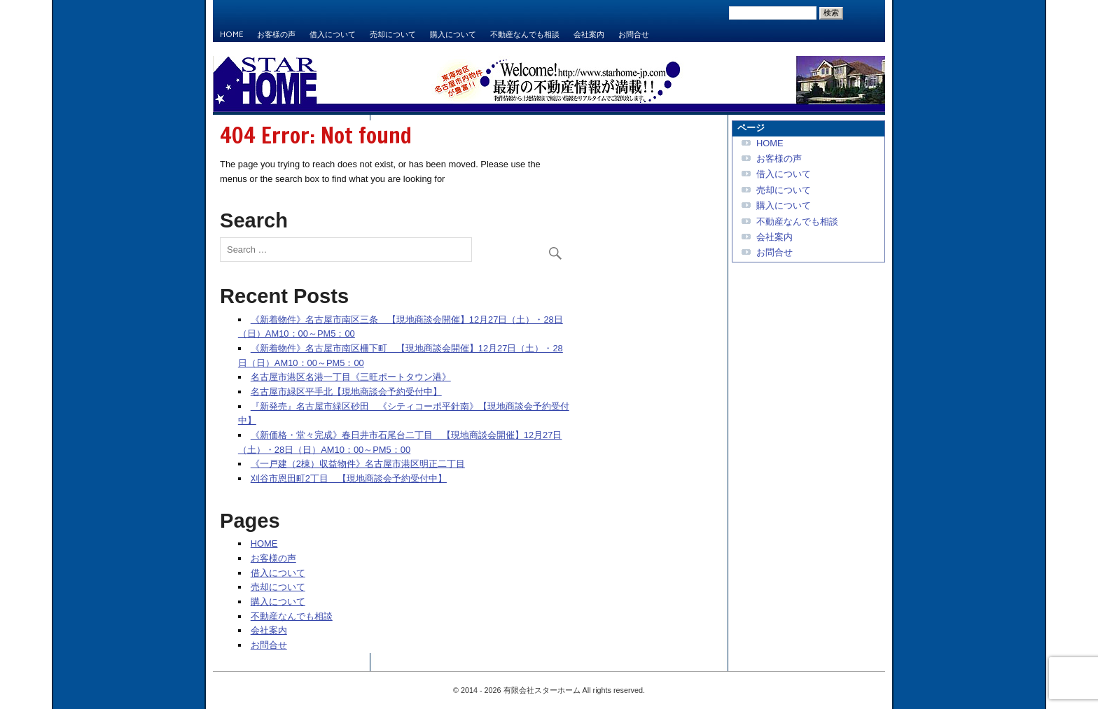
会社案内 (589, 34)
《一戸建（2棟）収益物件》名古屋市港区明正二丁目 (358, 463)
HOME (231, 34)
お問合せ (633, 34)
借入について (333, 34)
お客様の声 (276, 34)
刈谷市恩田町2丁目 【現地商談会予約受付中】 (349, 478)
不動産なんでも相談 (525, 34)
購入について (453, 34)
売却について (393, 34)
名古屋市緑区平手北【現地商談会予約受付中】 (346, 391)
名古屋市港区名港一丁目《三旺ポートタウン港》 (351, 377)
